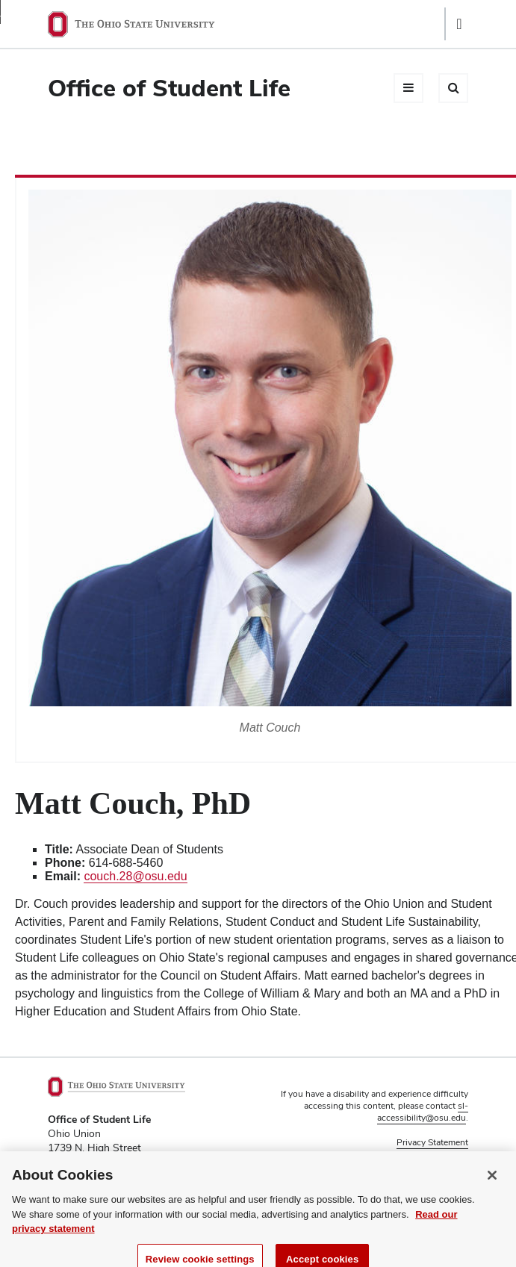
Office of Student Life (169, 87)
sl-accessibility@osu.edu (422, 1112)
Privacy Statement (432, 1142)
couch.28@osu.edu (135, 876)
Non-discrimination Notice (415, 1156)
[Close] (492, 1181)
